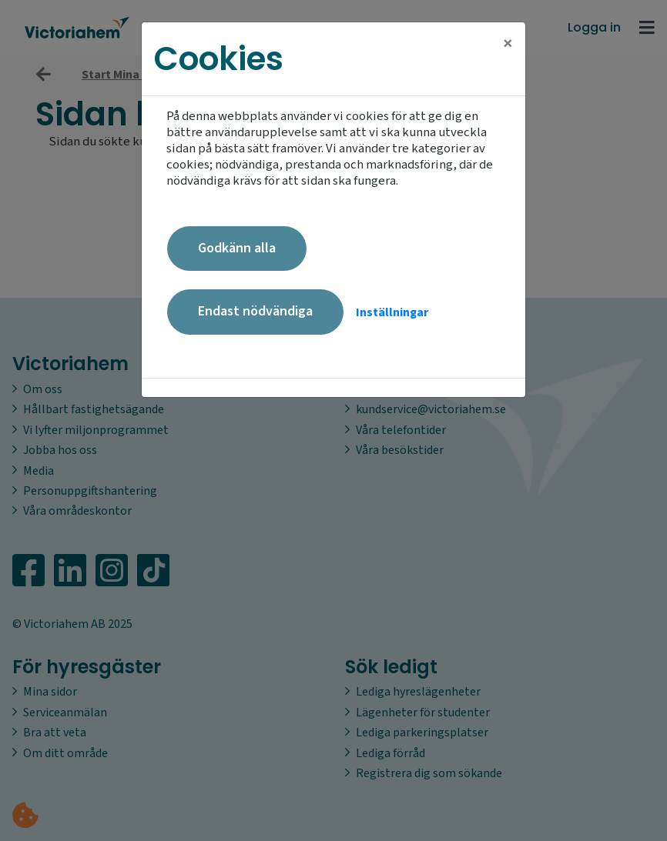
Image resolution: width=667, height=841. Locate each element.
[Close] (508, 43)
